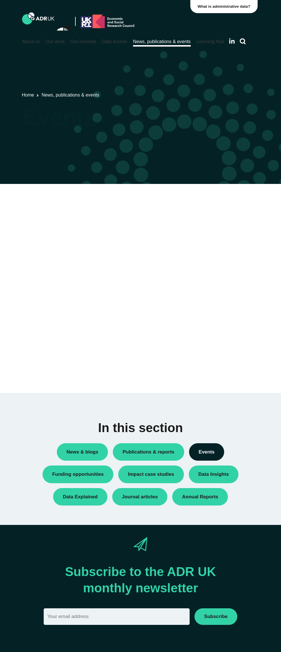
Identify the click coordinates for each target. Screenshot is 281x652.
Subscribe (216, 616)
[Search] (243, 41)
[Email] (117, 616)
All (202, 278)
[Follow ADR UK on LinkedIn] (232, 41)
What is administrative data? (225, 6)
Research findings (217, 323)
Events (206, 314)
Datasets (208, 304)
